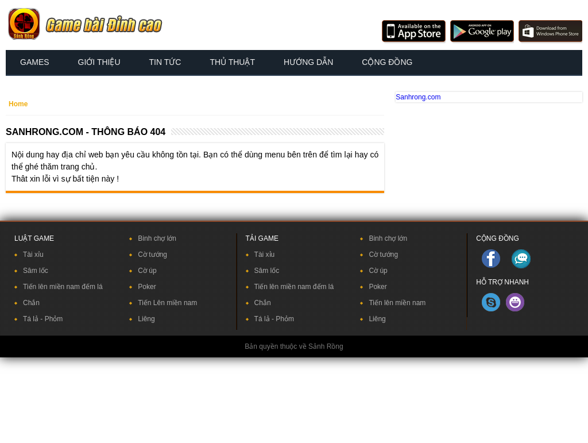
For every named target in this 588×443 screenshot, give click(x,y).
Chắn (31, 303)
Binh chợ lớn (157, 238)
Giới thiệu (99, 62)
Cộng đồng (387, 62)
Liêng (146, 319)
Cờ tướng (152, 255)
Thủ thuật (232, 62)
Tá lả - (34, 319)
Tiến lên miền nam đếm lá (63, 287)
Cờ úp (147, 271)
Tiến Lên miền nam (167, 303)
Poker (147, 287)
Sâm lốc (35, 271)
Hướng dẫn (308, 62)
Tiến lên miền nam (397, 303)
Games (34, 62)
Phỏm (54, 319)
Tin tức (165, 62)
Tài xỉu (33, 255)
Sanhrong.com (418, 97)
